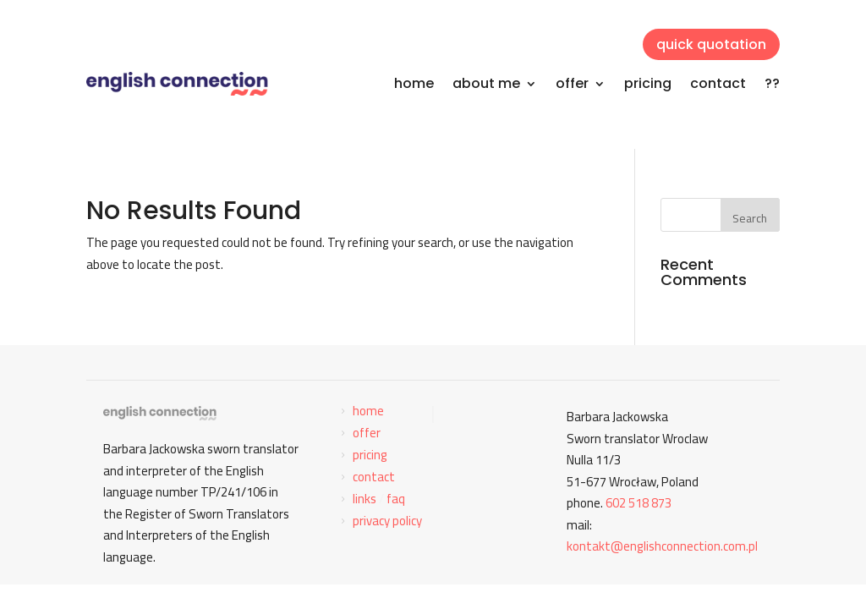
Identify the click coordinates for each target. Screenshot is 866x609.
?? (772, 83)
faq (395, 498)
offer (572, 83)
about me (486, 83)
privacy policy (387, 520)
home (414, 83)
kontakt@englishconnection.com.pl (662, 546)
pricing (647, 83)
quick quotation (711, 44)
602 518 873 (638, 503)
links (364, 498)
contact (718, 83)
